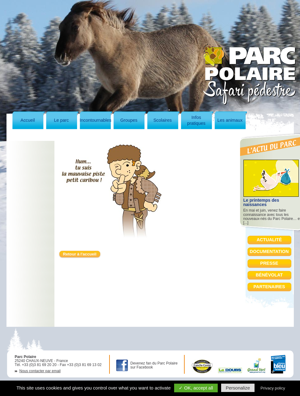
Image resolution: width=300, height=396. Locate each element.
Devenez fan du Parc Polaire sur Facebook (154, 365)
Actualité (269, 239)
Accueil (27, 120)
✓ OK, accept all (196, 387)
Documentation (269, 251)
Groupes (128, 120)
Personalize (238, 387)
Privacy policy (272, 388)
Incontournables (95, 120)
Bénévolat (269, 274)
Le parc (61, 120)
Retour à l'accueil (79, 254)
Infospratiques (196, 120)
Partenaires (269, 286)
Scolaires (162, 120)
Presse (269, 263)
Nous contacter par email (40, 371)
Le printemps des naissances (261, 202)
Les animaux (230, 120)
